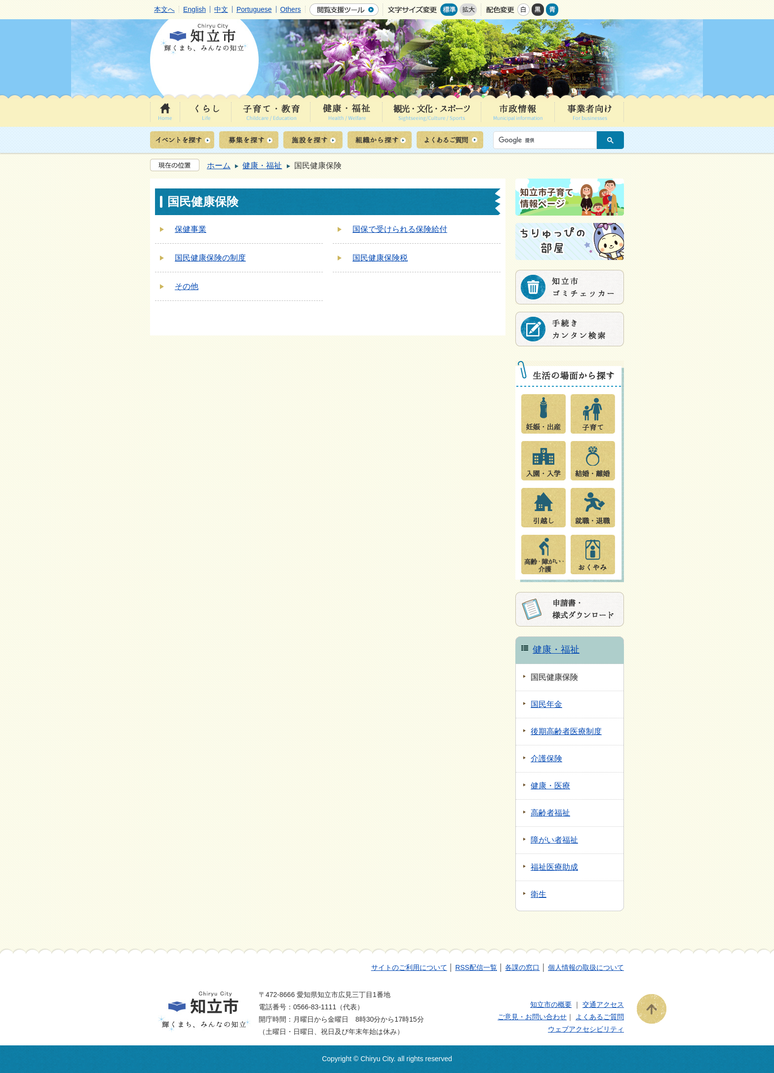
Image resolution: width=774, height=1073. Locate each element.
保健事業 (190, 229)
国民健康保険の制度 (210, 258)
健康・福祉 (262, 165)
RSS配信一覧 (476, 967)
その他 (186, 286)
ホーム (219, 165)
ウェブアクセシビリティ (586, 1029)
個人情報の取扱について (586, 967)
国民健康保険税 (380, 258)
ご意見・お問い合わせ (532, 1017)
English (194, 9)
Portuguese (254, 9)
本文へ (164, 9)
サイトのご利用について (409, 967)
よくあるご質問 (600, 1017)
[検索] (547, 140)
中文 (221, 9)
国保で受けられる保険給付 (399, 229)
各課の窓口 (522, 967)
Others (290, 9)
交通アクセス (603, 1004)
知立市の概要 (551, 1004)
